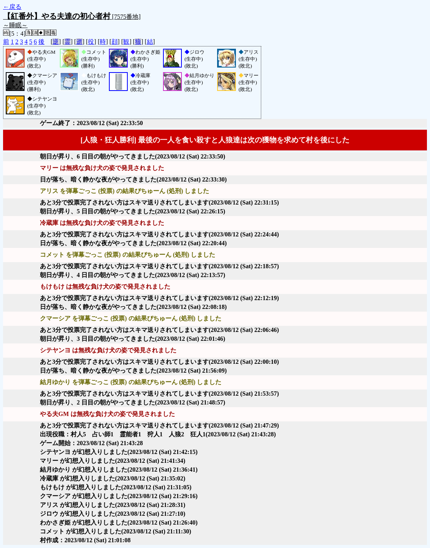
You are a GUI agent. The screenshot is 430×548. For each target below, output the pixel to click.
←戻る (12, 6)
